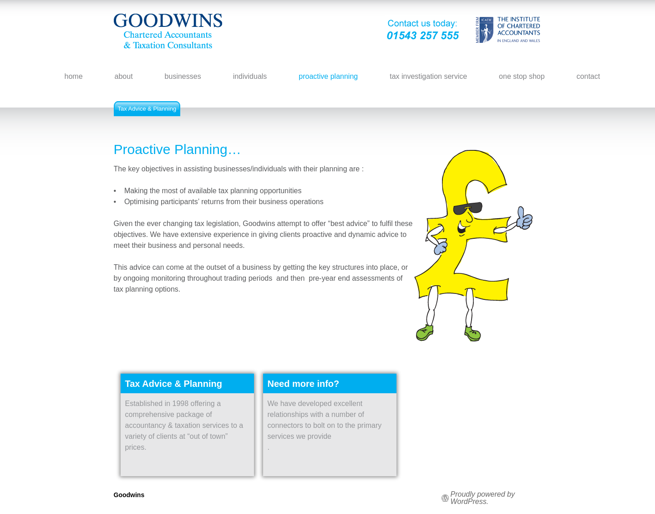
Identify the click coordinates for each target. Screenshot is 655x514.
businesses (183, 76)
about (124, 76)
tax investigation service (428, 76)
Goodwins (129, 495)
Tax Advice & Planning (147, 108)
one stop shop (522, 76)
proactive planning (328, 76)
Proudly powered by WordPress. (483, 498)
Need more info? (304, 384)
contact (588, 76)
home (74, 76)
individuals (250, 76)
